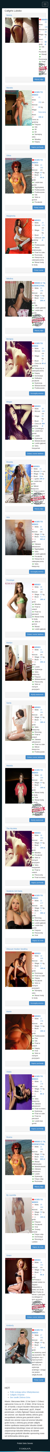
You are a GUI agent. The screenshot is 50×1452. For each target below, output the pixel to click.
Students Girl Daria (14, 891)
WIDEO (44, 20)
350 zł (42, 913)
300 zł (42, 539)
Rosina (9, 1137)
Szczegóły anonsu (37, 393)
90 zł (43, 363)
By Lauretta (11, 1195)
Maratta (9, 88)
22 (41, 1147)
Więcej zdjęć (39, 79)
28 (41, 835)
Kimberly (10, 1325)
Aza (8, 517)
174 (40, 471)
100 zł (42, 788)
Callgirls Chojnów (17, 1395)
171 (43, 225)
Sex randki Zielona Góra (20, 1397)
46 (41, 657)
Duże (42, 298)
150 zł (40, 117)
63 (40, 474)
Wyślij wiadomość (37, 694)
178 (41, 1021)
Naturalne (42, 112)
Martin (9, 1012)
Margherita (10, 216)
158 (41, 291)
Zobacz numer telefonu (35, 454)
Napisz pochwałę (37, 147)
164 (41, 778)
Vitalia (8, 1072)
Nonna (9, 15)
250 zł (42, 301)
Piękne (42, 537)
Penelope (10, 580)
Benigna (9, 339)
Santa (8, 703)
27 (41, 1019)
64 (41, 783)
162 (41, 168)
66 (39, 107)
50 (41, 908)
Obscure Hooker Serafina (16, 949)
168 (43, 411)
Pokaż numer (38, 207)
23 (41, 165)
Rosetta (9, 462)
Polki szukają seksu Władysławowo (24, 1392)
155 (41, 958)
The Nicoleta (11, 828)
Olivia (8, 155)
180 (41, 529)
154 (43, 351)
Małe (41, 476)
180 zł (41, 479)
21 (39, 97)
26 (43, 409)
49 (46, 32)
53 (43, 230)
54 (41, 534)
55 (41, 1270)
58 (43, 356)
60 (41, 173)
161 (41, 712)
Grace (8, 1255)
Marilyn (9, 643)
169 (41, 1149)
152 (39, 102)
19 (46, 22)
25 (41, 527)
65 (43, 416)
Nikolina (9, 279)
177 (41, 903)
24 (43, 223)
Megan (9, 402)
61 (41, 963)
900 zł (42, 1159)
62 (41, 594)
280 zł (42, 599)
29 (41, 587)
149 (46, 27)
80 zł (42, 177)
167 (41, 589)
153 (41, 838)
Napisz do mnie (37, 941)
